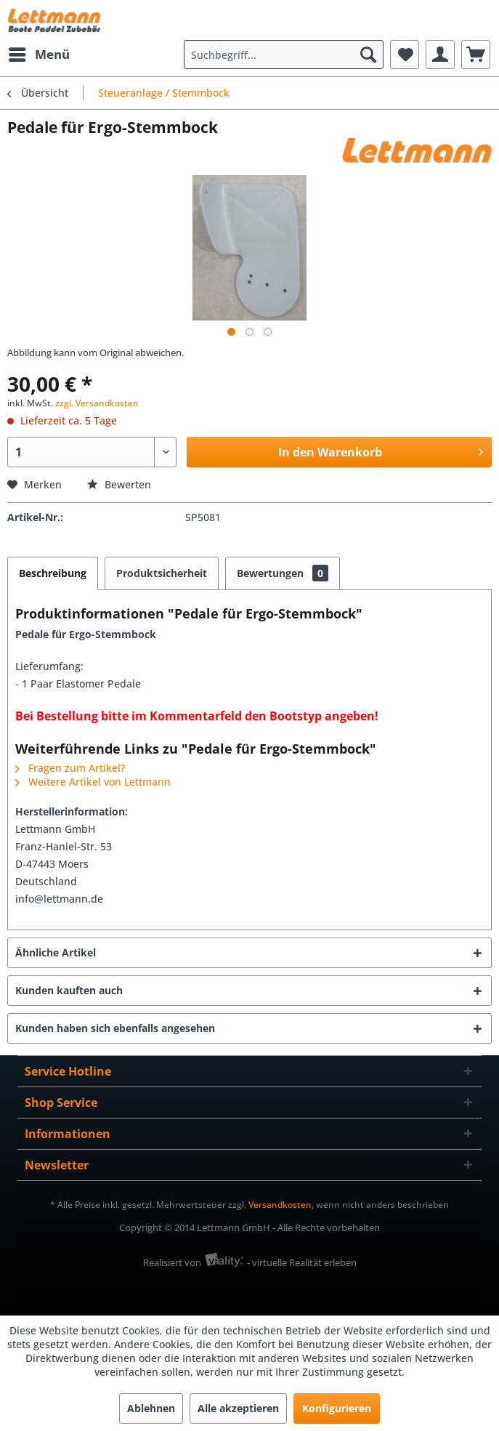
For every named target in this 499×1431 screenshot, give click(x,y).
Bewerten (119, 484)
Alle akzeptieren (238, 1408)
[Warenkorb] (475, 54)
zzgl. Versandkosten (97, 403)
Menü (39, 53)
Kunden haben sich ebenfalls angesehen (115, 1028)
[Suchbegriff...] (284, 54)
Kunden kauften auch (69, 990)
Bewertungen (282, 573)
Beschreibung (52, 573)
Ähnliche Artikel (55, 952)
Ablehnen (151, 1408)
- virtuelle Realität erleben (302, 1262)
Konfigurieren (336, 1408)
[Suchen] (368, 54)
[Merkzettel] (404, 54)
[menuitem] (38, 54)
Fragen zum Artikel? (70, 768)
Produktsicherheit (161, 573)
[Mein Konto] (440, 54)
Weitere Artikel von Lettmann (93, 782)
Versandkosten (280, 1204)
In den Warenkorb (380, 450)
